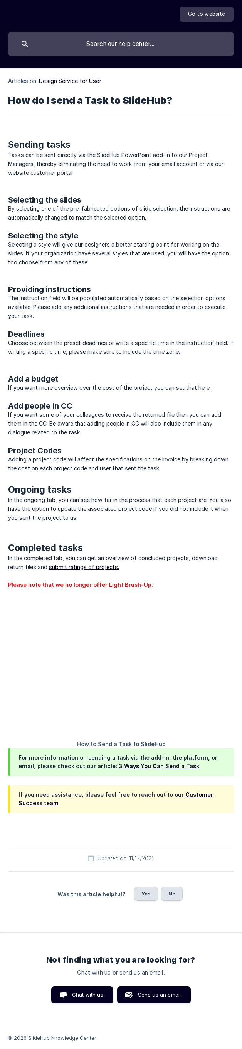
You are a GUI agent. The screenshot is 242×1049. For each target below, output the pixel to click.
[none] (207, 14)
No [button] (171, 893)
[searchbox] (121, 44)
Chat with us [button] (87, 995)
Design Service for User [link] (70, 81)
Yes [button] (146, 893)
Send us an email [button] (159, 995)
